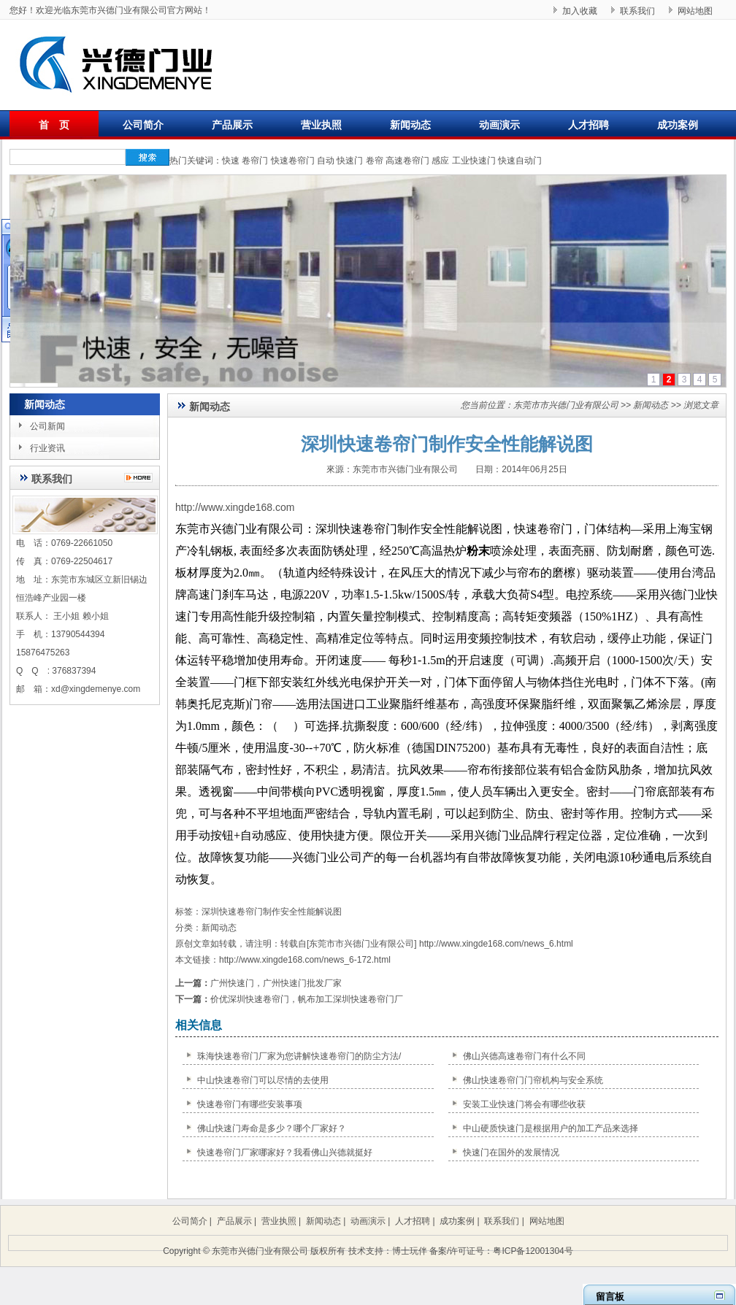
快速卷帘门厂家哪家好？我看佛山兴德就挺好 (284, 1152)
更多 (142, 478)
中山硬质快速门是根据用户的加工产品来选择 (550, 1128)
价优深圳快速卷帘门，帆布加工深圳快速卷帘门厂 (306, 999)
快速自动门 (520, 160)
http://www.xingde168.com (234, 507)
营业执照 (321, 125)
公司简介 (143, 125)
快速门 (350, 160)
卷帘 (374, 160)
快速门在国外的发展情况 (511, 1152)
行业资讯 (47, 448)
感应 (440, 160)
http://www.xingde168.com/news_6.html (496, 944)
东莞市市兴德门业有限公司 (565, 405)
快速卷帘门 (293, 160)
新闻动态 (410, 125)
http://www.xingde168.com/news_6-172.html (305, 960)
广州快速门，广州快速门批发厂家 (276, 983)
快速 (230, 160)
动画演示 (499, 125)
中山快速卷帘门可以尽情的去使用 (263, 1080)
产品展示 (232, 125)
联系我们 (637, 11)
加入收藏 (579, 11)
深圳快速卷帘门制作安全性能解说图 (272, 911)
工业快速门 (474, 160)
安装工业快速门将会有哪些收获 (524, 1104)
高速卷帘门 (407, 160)
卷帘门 (255, 160)
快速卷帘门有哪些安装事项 (249, 1104)
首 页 (54, 125)
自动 (325, 160)
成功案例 (677, 125)
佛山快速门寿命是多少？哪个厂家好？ (271, 1128)
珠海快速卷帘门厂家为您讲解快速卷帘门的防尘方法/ (299, 1056)
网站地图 (695, 11)
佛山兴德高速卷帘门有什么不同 (524, 1056)
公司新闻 (47, 426)
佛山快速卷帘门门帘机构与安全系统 (533, 1080)
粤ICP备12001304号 (532, 1251)
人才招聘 (588, 125)
